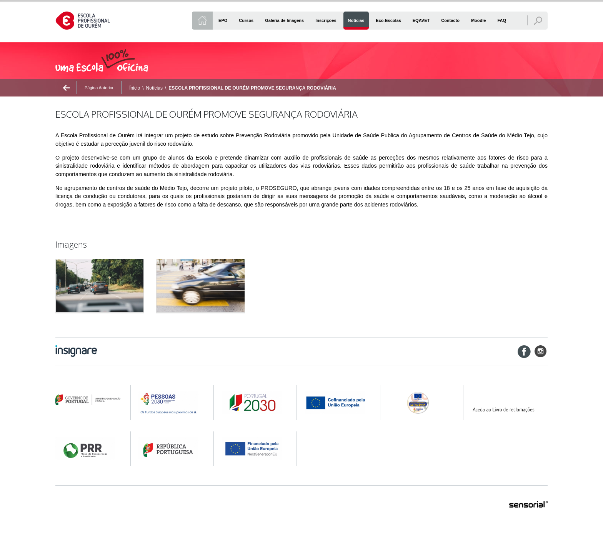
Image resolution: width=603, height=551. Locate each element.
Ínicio (134, 88)
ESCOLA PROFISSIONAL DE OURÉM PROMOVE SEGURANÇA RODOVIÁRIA (252, 88)
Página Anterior (99, 87)
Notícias (154, 88)
